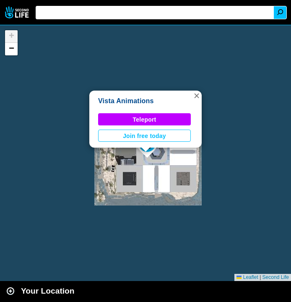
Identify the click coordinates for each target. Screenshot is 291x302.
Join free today (144, 136)
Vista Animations (126, 100)
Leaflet (247, 277)
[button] (197, 96)
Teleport (144, 119)
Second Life (17, 12)
